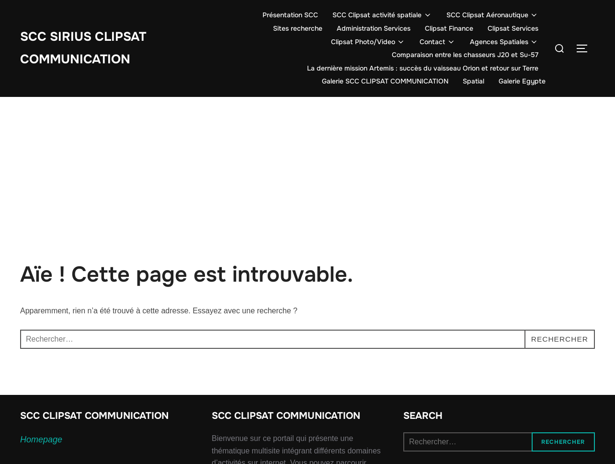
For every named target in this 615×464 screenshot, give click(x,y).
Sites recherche (297, 28)
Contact (438, 41)
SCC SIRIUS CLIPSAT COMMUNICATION (83, 48)
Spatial (473, 81)
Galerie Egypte (522, 81)
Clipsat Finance (449, 28)
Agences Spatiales (504, 41)
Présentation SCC (290, 15)
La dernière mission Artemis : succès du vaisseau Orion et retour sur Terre (422, 68)
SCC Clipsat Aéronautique (492, 15)
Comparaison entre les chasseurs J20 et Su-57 (465, 54)
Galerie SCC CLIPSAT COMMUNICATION (385, 81)
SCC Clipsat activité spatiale (382, 15)
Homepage (41, 439)
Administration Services (373, 28)
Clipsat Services (513, 28)
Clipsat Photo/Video (368, 41)
